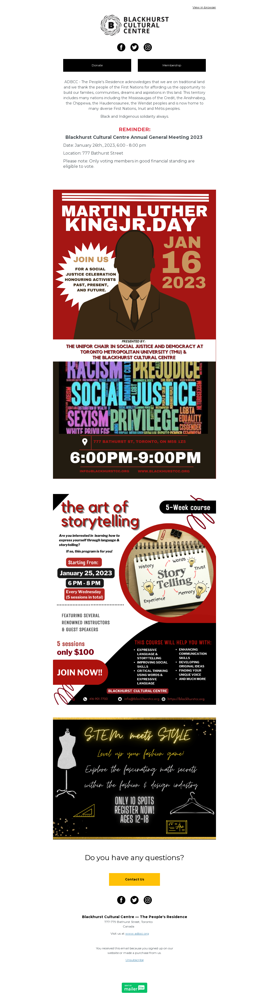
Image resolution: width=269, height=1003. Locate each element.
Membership (172, 65)
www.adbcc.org (137, 933)
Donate (97, 65)
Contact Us (134, 879)
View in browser (204, 7)
